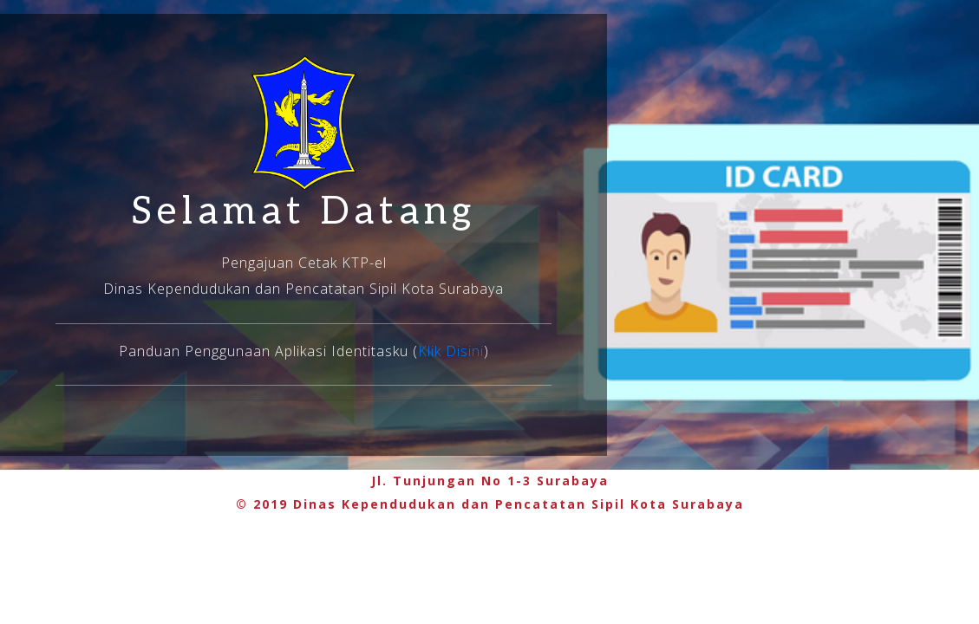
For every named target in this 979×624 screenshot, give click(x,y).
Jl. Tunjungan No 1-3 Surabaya (490, 480)
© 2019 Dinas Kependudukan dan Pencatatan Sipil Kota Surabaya (490, 504)
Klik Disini (451, 351)
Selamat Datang (303, 212)
